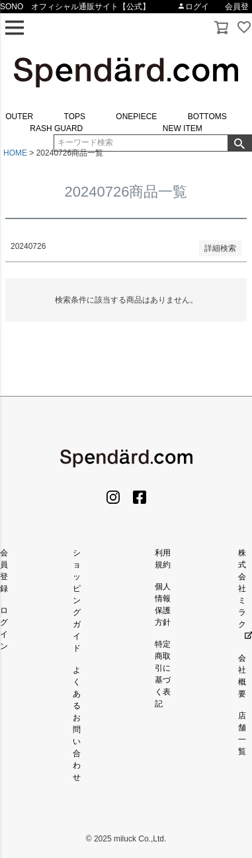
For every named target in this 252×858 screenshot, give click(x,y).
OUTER (19, 116)
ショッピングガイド (77, 600)
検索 (239, 143)
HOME (15, 153)
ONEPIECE (136, 116)
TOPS (74, 116)
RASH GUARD (56, 128)
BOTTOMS (207, 116)
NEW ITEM (182, 128)
